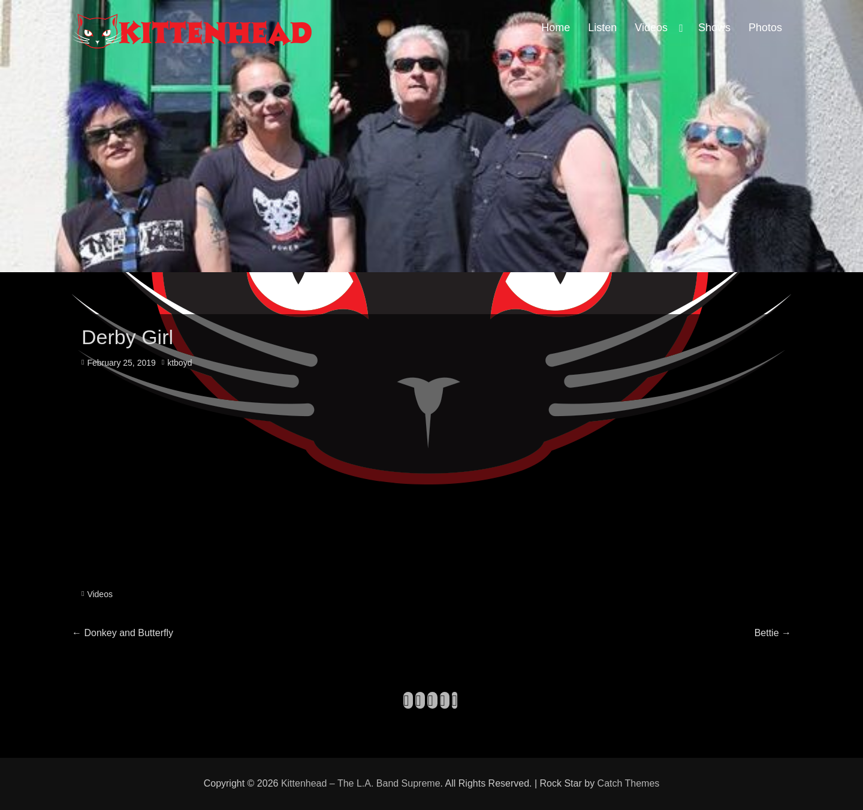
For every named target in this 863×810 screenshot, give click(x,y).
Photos (765, 28)
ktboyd (179, 363)
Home (555, 28)
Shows (714, 28)
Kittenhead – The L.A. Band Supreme (360, 783)
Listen (602, 28)
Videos (651, 28)
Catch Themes (629, 783)
